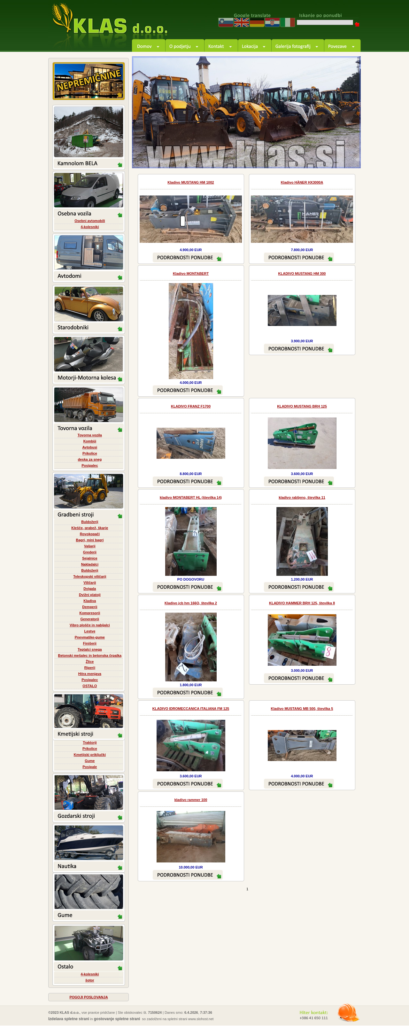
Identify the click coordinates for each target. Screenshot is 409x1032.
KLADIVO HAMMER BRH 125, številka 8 (302, 603)
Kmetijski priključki (90, 755)
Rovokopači (90, 534)
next (349, 156)
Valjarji (89, 546)
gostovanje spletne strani (117, 1019)
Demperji (89, 607)
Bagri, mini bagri (90, 540)
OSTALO (89, 686)
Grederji (89, 552)
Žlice (90, 661)
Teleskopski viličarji (89, 576)
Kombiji (89, 441)
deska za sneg (90, 459)
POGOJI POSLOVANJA (88, 997)
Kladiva (89, 601)
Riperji (89, 668)
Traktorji (89, 742)
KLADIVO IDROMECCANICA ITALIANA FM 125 (190, 708)
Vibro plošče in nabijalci (90, 625)
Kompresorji (89, 613)
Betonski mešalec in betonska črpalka (89, 655)
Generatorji (89, 619)
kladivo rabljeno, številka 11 (302, 497)
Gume (90, 761)
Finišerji (89, 643)
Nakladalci (89, 564)
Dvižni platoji (90, 595)
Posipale (89, 767)
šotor (89, 980)
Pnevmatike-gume (90, 637)
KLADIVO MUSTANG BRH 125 (302, 406)
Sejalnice (89, 558)
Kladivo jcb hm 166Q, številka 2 (191, 603)
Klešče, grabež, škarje (89, 528)
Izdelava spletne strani (68, 1019)
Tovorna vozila (90, 435)
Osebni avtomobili (89, 221)
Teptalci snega (90, 649)
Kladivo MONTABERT (191, 273)
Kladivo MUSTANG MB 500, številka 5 (302, 708)
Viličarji (89, 582)
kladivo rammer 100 (190, 800)
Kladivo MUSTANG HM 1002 (190, 182)
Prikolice (89, 453)
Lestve (89, 631)
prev (331, 156)
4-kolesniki (90, 227)
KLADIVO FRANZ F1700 (191, 406)
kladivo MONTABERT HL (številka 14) (191, 497)
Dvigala (89, 589)
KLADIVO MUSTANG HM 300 (302, 273)
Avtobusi (89, 447)
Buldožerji (89, 522)
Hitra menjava (89, 674)
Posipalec (89, 465)
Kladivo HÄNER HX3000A (302, 182)
